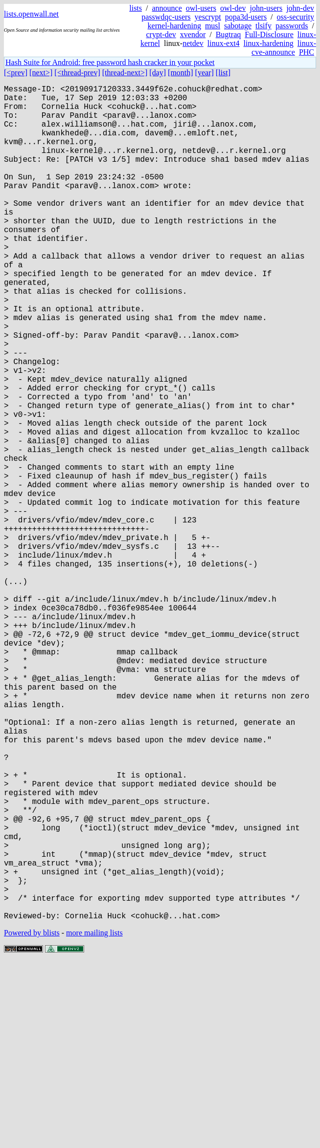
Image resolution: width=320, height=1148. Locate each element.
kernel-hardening (174, 26)
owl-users (201, 8)
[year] (204, 72)
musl (212, 26)
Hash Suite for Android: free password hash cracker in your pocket (109, 62)
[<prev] (15, 72)
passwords (291, 26)
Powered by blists (32, 1118)
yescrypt (208, 17)
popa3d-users (246, 17)
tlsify (263, 26)
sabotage (237, 26)
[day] (157, 72)
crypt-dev (161, 34)
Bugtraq (228, 34)
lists (135, 8)
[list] (223, 72)
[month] (180, 72)
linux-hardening (269, 43)
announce (167, 8)
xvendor (193, 34)
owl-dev (233, 8)
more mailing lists (94, 1118)
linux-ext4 (223, 43)
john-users (266, 8)
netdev (193, 43)
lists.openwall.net (31, 14)
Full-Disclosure (269, 34)
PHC (306, 52)
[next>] (40, 72)
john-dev (300, 8)
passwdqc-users (165, 17)
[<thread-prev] (77, 72)
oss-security (295, 17)
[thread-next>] (125, 72)
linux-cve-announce (283, 47)
